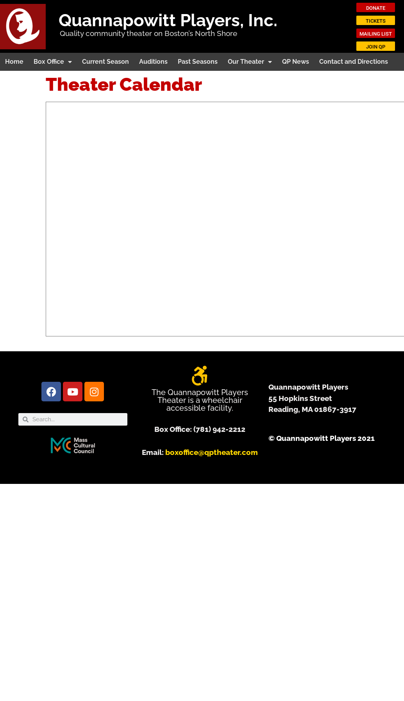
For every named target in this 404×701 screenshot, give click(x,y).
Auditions (153, 61)
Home (14, 61)
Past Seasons (198, 61)
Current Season (105, 61)
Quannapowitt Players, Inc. (168, 20)
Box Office (53, 62)
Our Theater (250, 62)
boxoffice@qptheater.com (211, 452)
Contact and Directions (353, 61)
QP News (295, 61)
